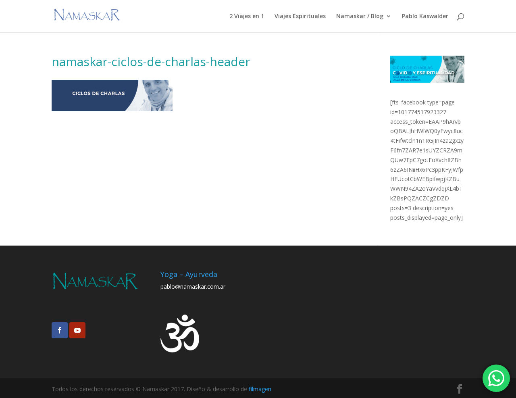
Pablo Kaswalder (425, 16)
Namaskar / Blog (359, 16)
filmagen (260, 389)
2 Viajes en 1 (246, 16)
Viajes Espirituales (300, 16)
